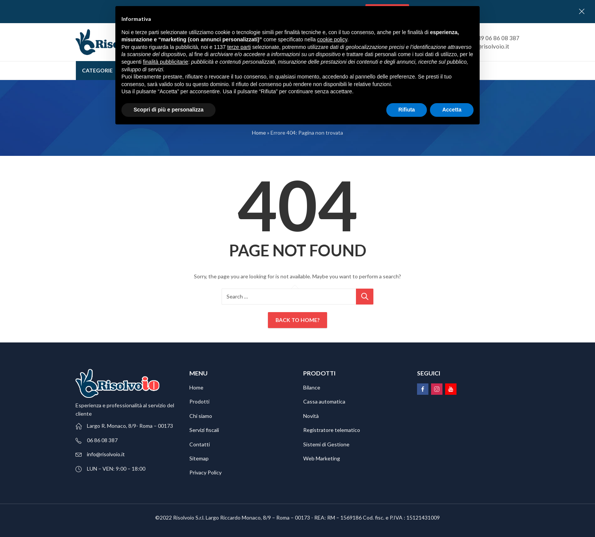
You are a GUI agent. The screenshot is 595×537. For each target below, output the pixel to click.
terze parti (239, 454)
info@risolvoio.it (106, 454)
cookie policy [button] (332, 446)
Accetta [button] (451, 516)
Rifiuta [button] (406, 516)
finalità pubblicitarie (165, 468)
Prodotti (199, 401)
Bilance (311, 387)
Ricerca (395, 42)
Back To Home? (297, 320)
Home (259, 132)
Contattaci (387, 11)
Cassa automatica (324, 401)
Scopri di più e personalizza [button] (168, 516)
